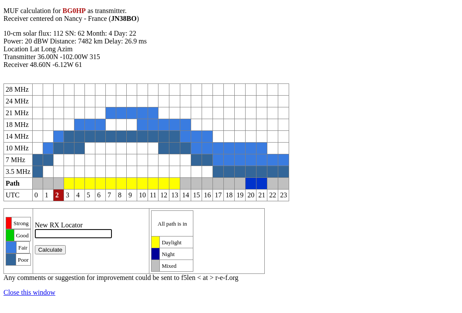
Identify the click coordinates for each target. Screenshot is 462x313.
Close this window (29, 292)
